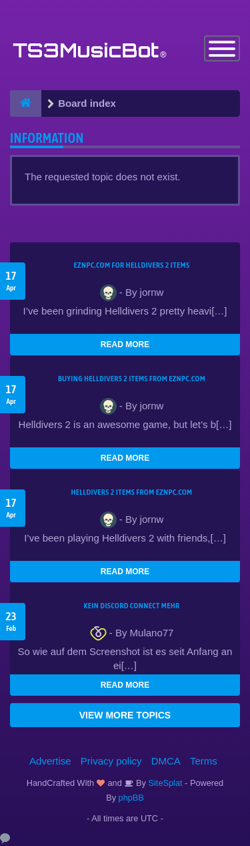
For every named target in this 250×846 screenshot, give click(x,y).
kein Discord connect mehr (131, 605)
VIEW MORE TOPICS (125, 715)
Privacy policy (111, 761)
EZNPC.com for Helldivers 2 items (132, 265)
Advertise (50, 761)
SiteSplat (164, 783)
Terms (203, 761)
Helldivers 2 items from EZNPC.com (131, 492)
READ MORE (125, 344)
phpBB (131, 798)
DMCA (166, 761)
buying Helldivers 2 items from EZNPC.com (131, 378)
